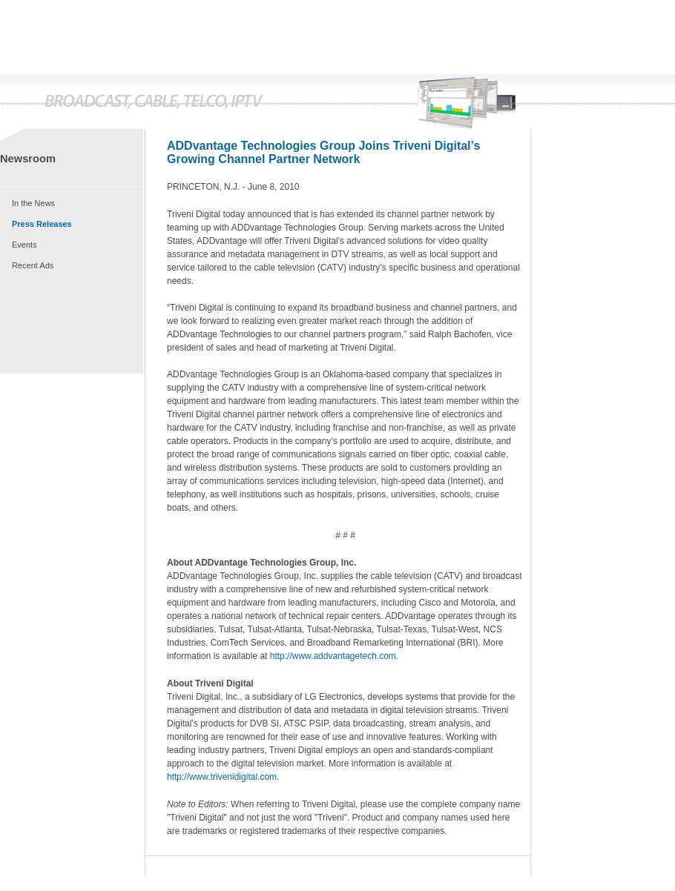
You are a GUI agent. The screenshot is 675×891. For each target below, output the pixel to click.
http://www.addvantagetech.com (333, 656)
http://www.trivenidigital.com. (223, 777)
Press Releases (42, 223)
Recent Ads (32, 265)
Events (24, 244)
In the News (33, 203)
